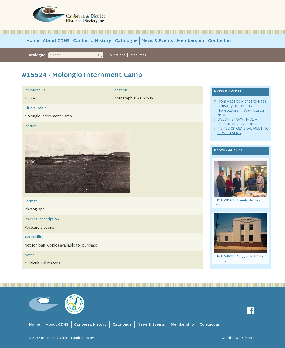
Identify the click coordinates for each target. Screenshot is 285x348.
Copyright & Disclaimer (238, 338)
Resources (138, 55)
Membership (190, 41)
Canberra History (92, 41)
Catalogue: (36, 55)
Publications (115, 55)
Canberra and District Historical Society (66, 338)
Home (32, 41)
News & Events (157, 41)
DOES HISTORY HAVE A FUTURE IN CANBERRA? (237, 122)
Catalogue (126, 41)
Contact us (220, 41)
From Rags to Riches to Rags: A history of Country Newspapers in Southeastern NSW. (242, 108)
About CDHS (56, 41)
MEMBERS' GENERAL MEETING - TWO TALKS (243, 131)
